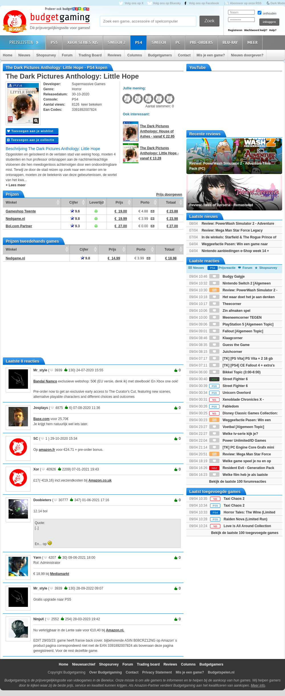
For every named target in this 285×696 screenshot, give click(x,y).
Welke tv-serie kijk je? (233, 434)
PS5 (55, 42)
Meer (253, 42)
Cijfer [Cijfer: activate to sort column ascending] (73, 202)
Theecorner (225, 304)
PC (179, 42)
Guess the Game (229, 345)
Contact (184, 55)
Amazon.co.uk (99, 480)
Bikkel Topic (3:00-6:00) (235, 372)
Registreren (235, 30)
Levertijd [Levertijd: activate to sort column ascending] (96, 202)
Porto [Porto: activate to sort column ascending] (145, 202)
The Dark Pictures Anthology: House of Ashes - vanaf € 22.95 (157, 131)
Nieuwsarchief (83, 664)
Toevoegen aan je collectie (30, 140)
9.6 (75, 211)
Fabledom (224, 406)
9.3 (75, 226)
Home (7, 55)
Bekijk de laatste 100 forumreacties (237, 482)
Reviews (114, 55)
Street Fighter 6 (228, 379)
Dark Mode (277, 3)
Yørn (37, 558)
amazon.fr (47, 450)
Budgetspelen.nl (221, 672)
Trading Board (89, 55)
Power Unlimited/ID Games (237, 441)
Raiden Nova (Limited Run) (245, 519)
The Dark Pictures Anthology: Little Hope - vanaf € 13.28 (159, 153)
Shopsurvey (46, 55)
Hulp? (272, 30)
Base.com (41, 419)
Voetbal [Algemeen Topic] (236, 427)
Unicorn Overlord (230, 393)
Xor (36, 469)
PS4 (139, 42)
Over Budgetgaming (105, 672)
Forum (67, 55)
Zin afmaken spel (230, 311)
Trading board (148, 664)
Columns (134, 55)
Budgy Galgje (227, 277)
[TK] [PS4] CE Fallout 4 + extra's (242, 365)
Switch (160, 42)
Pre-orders (202, 42)
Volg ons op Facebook (204, 3)
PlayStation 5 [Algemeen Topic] (241, 324)
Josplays (40, 408)
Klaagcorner (226, 338)
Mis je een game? (211, 55)
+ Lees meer (16, 185)
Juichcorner (225, 352)
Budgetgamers (160, 55)
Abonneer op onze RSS (246, 3)
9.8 (75, 219)
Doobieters (42, 500)
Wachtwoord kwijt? (255, 30)
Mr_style (40, 370)
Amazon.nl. (115, 630)
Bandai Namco (45, 381)
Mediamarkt (59, 574)
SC (35, 439)
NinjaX (38, 619)
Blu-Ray (231, 42)
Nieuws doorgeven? (247, 55)
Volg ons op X (134, 3)
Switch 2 (117, 42)
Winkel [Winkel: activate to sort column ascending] (11, 202)
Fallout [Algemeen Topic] (236, 331)
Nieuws (24, 55)
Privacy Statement (157, 672)
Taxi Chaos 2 (234, 499)
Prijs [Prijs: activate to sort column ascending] (119, 202)
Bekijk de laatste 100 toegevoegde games (244, 533)
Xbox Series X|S (83, 42)
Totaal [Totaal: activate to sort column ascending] (171, 202)
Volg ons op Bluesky (167, 3)
